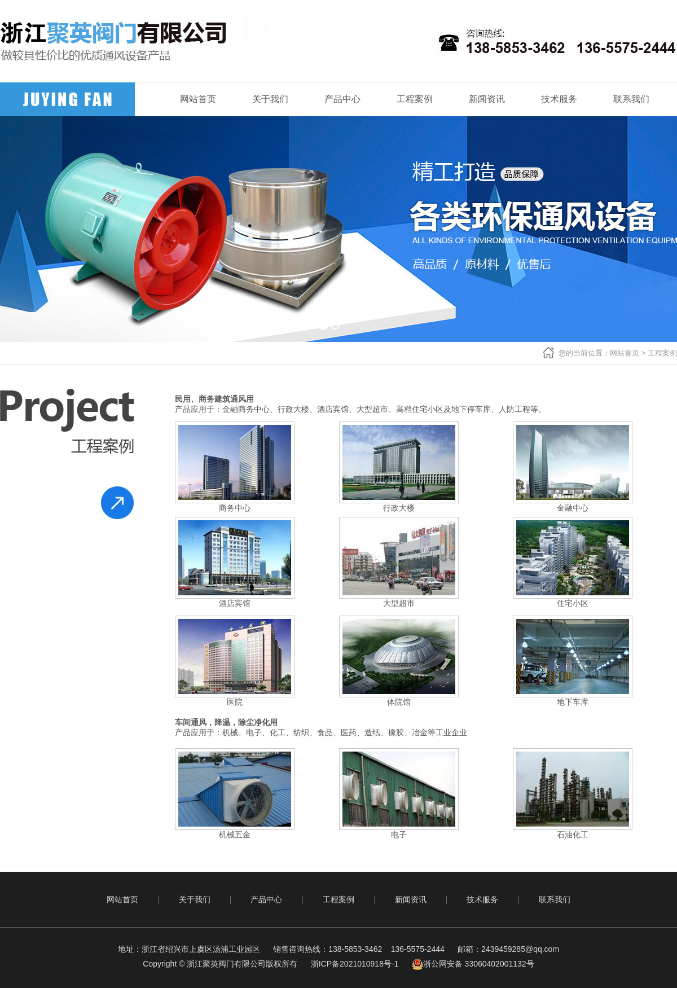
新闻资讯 (487, 99)
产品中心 (342, 99)
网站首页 (198, 99)
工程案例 (415, 99)
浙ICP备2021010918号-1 (355, 963)
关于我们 (270, 99)
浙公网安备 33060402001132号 (473, 963)
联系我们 (631, 99)
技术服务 (559, 99)
